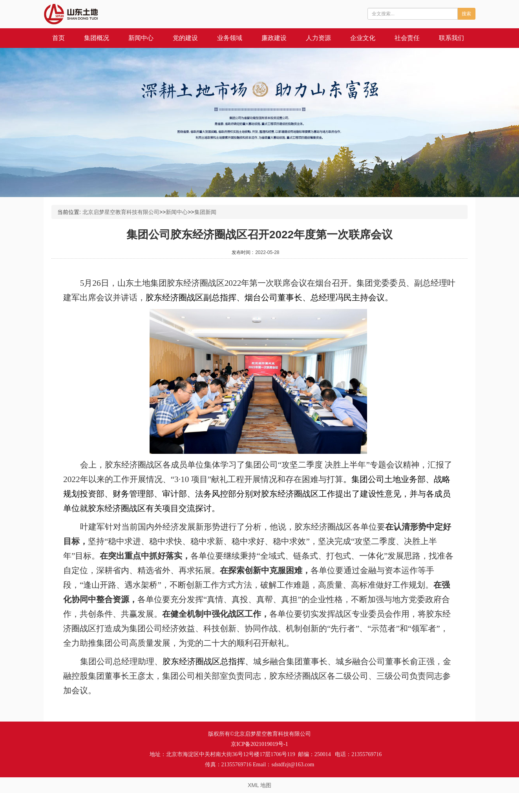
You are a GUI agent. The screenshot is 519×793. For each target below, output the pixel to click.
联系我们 (451, 38)
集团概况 (96, 38)
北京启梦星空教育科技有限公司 (120, 212)
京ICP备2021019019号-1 (259, 744)
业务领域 (229, 38)
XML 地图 (259, 785)
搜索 (466, 13)
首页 (58, 38)
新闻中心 (141, 38)
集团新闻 (205, 212)
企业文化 (362, 38)
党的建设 (185, 38)
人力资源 (318, 38)
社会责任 (407, 38)
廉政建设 (274, 38)
